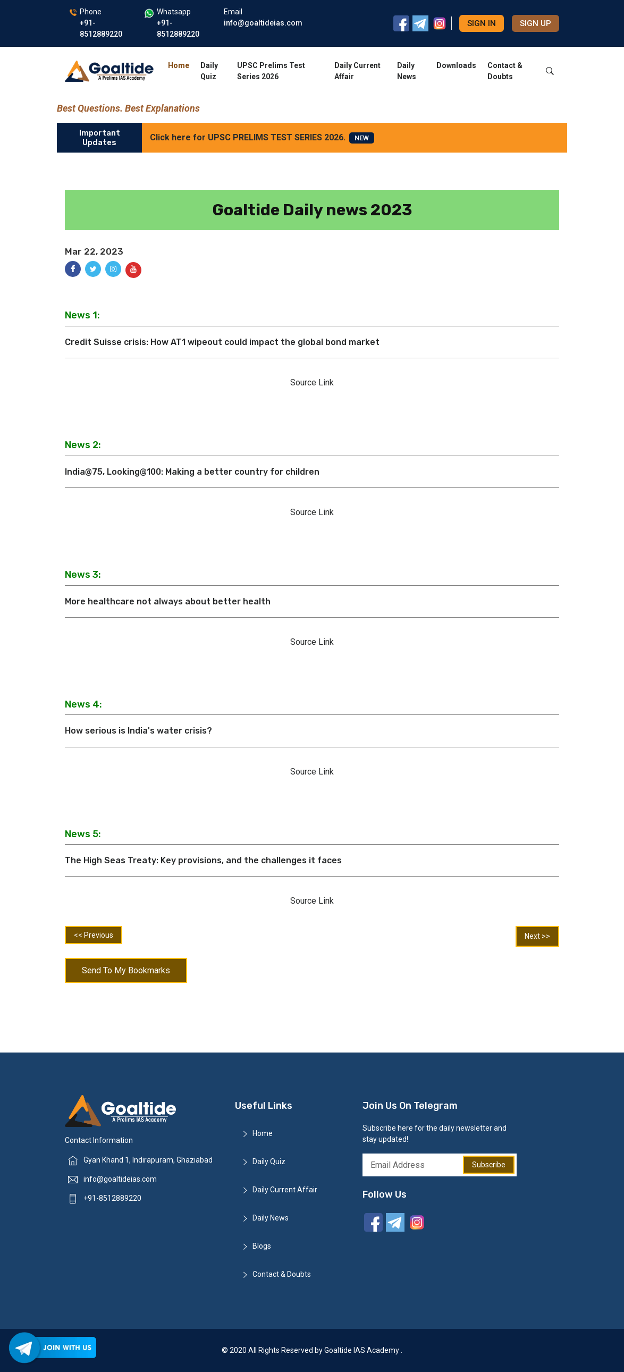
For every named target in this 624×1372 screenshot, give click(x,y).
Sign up (535, 23)
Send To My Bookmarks (126, 970)
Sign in (481, 23)
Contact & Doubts (504, 71)
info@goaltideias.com (120, 1179)
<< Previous (93, 935)
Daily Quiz (209, 71)
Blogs (261, 1246)
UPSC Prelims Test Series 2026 (271, 71)
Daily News (406, 71)
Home (178, 65)
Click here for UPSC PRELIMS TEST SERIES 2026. (262, 138)
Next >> (537, 936)
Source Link (312, 382)
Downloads (456, 65)
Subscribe (488, 1164)
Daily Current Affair (357, 71)
